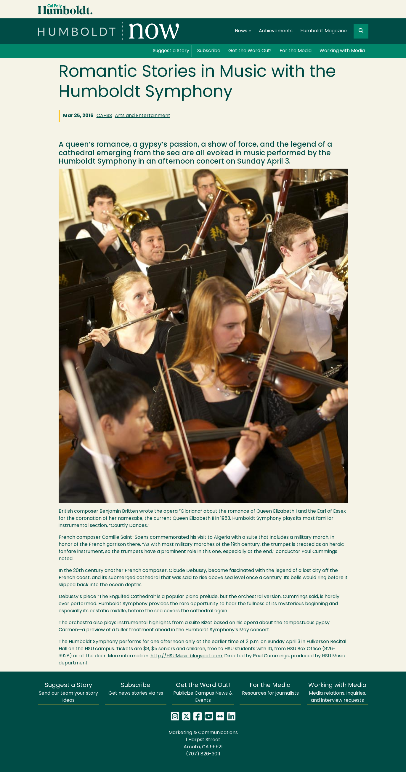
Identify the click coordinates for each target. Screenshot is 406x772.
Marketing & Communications (203, 733)
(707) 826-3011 (203, 754)
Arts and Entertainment (142, 116)
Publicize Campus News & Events (202, 693)
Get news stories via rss (135, 689)
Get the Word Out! (250, 51)
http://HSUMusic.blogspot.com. (186, 656)
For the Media (296, 51)
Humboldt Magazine (323, 31)
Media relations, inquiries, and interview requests (337, 693)
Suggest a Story (171, 51)
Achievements (276, 31)
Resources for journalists (270, 689)
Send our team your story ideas (68, 693)
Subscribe (208, 51)
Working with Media (342, 51)
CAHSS (104, 116)
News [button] (241, 31)
